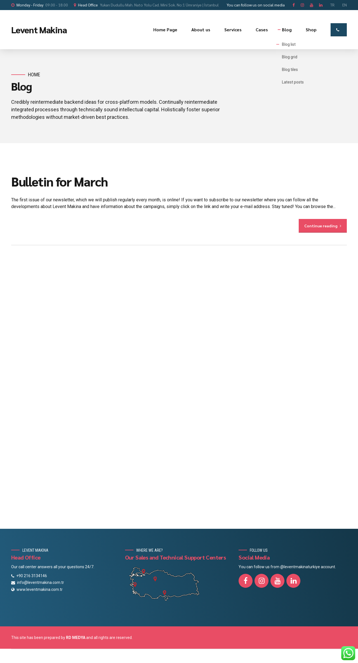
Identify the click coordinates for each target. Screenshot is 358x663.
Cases (262, 29)
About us (200, 29)
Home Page (165, 29)
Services (233, 29)
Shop (311, 29)
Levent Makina (39, 29)
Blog (287, 29)
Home (34, 74)
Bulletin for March (59, 181)
